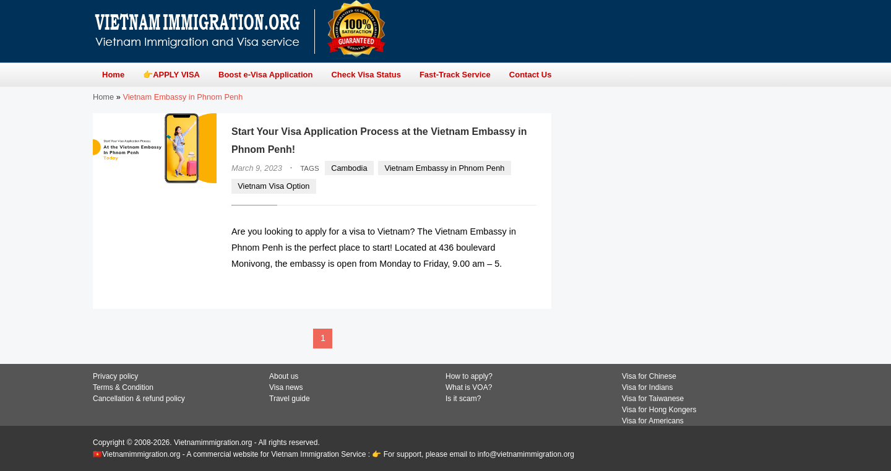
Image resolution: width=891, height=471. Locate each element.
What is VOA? (469, 387)
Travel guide (289, 398)
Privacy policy (115, 376)
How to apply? (469, 376)
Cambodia (349, 168)
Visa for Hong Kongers (659, 409)
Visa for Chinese (649, 376)
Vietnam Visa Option (273, 186)
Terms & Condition (123, 387)
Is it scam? (463, 398)
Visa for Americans (653, 421)
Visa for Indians (647, 387)
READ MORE (499, 288)
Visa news (286, 387)
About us (283, 376)
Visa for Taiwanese (653, 398)
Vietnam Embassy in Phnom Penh (444, 168)
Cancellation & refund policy (139, 398)
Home (103, 97)
